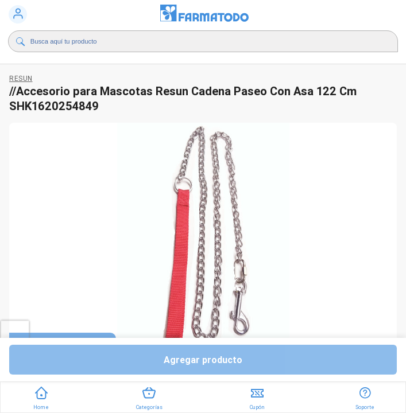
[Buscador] (187, 41)
